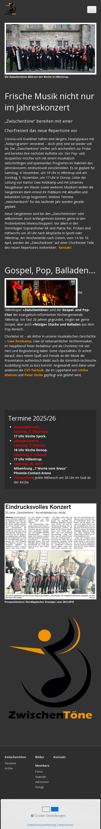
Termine (10, 763)
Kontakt (26, 813)
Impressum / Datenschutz (52, 813)
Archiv (9, 768)
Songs (39, 787)
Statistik (40, 777)
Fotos (39, 772)
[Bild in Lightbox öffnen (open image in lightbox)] (50, 48)
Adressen (42, 782)
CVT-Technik (34, 370)
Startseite (11, 813)
